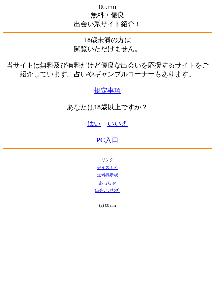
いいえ (118, 123)
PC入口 (107, 140)
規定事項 (107, 90)
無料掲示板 (107, 175)
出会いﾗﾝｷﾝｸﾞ (107, 190)
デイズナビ (107, 167)
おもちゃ (107, 182)
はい (94, 123)
